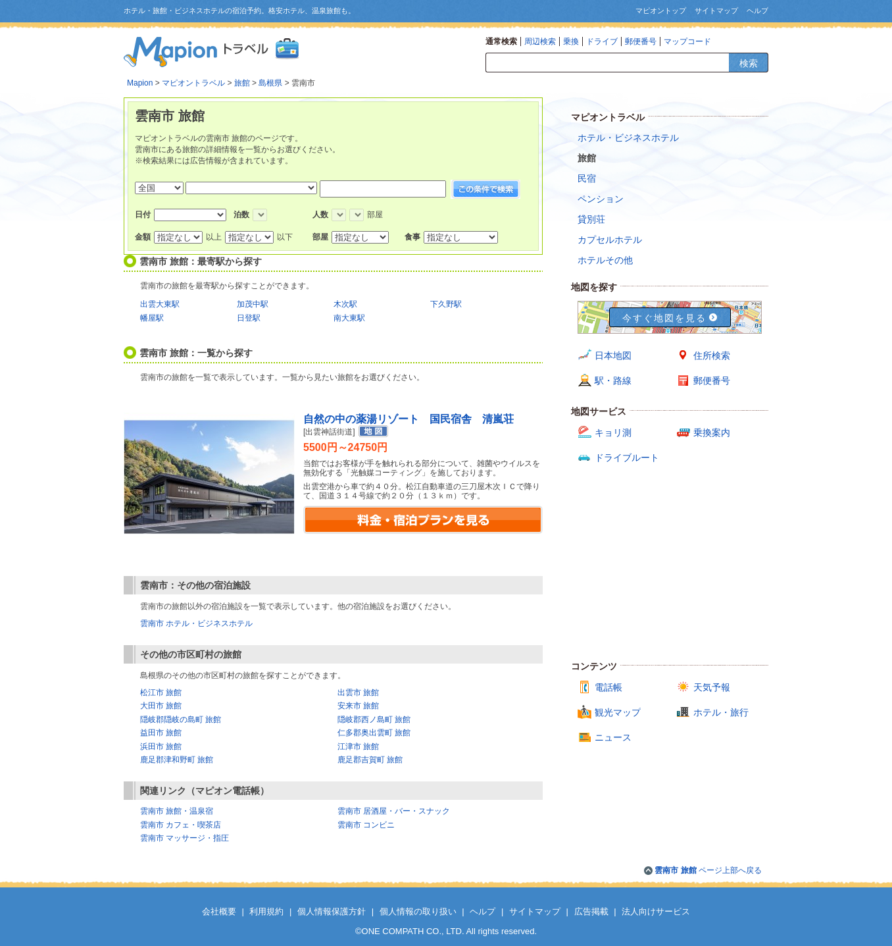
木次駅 (345, 304)
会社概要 (219, 911)
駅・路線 (613, 380)
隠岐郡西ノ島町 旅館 (373, 719)
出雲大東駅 (160, 304)
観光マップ (618, 712)
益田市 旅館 (161, 732)
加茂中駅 (252, 304)
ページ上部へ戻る (708, 870)
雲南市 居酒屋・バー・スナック (393, 811)
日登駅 (248, 318)
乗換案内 (711, 432)
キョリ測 (613, 432)
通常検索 (501, 41)
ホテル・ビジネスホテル (628, 137)
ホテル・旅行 (721, 712)
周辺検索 (540, 41)
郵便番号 (641, 41)
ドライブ (602, 41)
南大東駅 (349, 318)
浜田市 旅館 (161, 746)
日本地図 (613, 355)
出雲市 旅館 (358, 692)
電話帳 (608, 687)
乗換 (571, 41)
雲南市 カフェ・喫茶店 (180, 824)
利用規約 (266, 911)
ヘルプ (757, 10)
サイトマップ (716, 10)
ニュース (613, 737)
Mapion (140, 83)
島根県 (270, 83)
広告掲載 (591, 911)
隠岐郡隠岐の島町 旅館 (180, 719)
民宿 (587, 178)
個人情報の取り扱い (418, 911)
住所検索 (711, 355)
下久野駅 (446, 304)
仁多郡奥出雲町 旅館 (373, 732)
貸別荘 (591, 219)
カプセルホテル (610, 239)
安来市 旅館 (358, 705)
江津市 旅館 (358, 746)
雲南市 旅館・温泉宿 (176, 811)
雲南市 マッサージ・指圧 (184, 838)
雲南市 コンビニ (366, 824)
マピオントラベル (193, 83)
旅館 (242, 83)
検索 (748, 63)
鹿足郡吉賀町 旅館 (370, 759)
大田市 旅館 (161, 705)
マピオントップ (660, 10)
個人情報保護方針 (331, 911)
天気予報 (711, 687)
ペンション (601, 199)
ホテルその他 (605, 260)
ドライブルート (627, 457)
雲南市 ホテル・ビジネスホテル (196, 623)
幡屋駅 (152, 318)
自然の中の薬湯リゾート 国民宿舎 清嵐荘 (408, 419)
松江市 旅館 (161, 692)
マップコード (687, 41)
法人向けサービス (656, 911)
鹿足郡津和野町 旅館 (176, 759)
